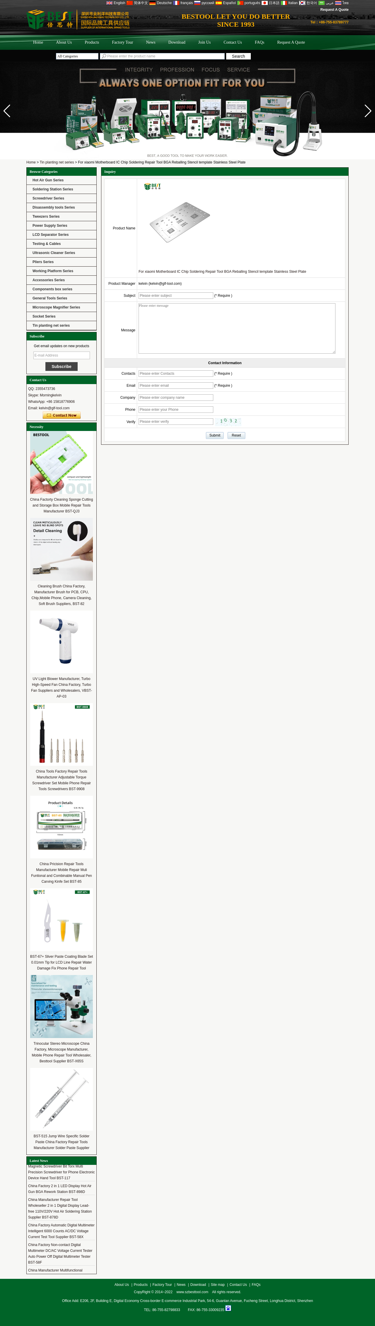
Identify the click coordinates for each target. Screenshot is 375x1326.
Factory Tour (122, 42)
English (119, 3)
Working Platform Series (53, 271)
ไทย (345, 3)
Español (229, 3)
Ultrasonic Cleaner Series (54, 253)
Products (92, 42)
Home (38, 42)
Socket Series (44, 316)
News (151, 42)
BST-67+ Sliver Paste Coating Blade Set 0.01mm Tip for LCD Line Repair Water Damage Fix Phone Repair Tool (61, 962)
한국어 (311, 3)
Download (176, 42)
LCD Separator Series (51, 235)
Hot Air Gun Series (48, 180)
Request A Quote (335, 10)
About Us (64, 42)
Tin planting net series (57, 162)
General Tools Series (50, 298)
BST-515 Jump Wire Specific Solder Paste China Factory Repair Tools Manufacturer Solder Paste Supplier (62, 1142)
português (252, 3)
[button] (368, 111)
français (186, 3)
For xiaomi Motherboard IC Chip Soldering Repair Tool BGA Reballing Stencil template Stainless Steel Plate (222, 272)
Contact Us (233, 42)
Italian (293, 3)
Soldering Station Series (53, 189)
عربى (330, 3)
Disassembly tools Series (54, 207)
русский (208, 3)
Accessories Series (49, 280)
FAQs (259, 42)
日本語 (274, 3)
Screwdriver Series (48, 198)
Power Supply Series (50, 226)
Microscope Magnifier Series (56, 307)
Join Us (204, 42)
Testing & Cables (47, 244)
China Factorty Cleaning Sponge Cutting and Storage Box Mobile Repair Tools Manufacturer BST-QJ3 (61, 505)
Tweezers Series (46, 216)
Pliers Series (43, 262)
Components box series (52, 289)
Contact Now (62, 415)
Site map (218, 1285)
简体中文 (141, 3)
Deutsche (164, 3)
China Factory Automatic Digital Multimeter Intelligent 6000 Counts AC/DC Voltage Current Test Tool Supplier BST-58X (61, 1233)
